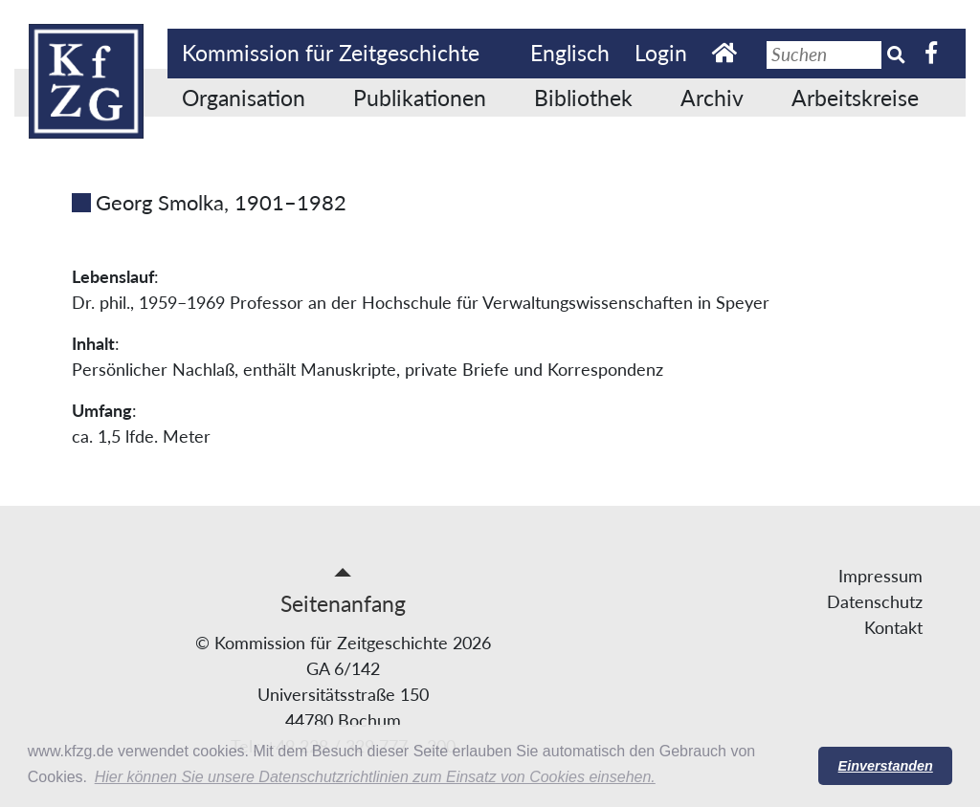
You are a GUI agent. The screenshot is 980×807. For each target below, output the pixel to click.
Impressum (880, 575)
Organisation (243, 97)
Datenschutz (875, 601)
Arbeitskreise (855, 97)
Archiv (712, 97)
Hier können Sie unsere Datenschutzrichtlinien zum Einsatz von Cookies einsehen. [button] (375, 777)
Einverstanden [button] (885, 766)
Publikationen (419, 97)
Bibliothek (583, 97)
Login (661, 52)
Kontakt (893, 627)
